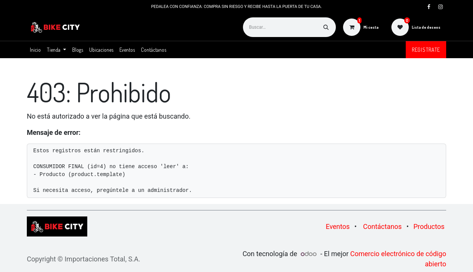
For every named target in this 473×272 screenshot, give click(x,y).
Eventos (337, 226)
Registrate (426, 49)
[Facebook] (429, 7)
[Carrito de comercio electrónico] (360, 27)
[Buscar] (326, 27)
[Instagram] (440, 7)
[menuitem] (35, 50)
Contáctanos (382, 226)
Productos (428, 226)
